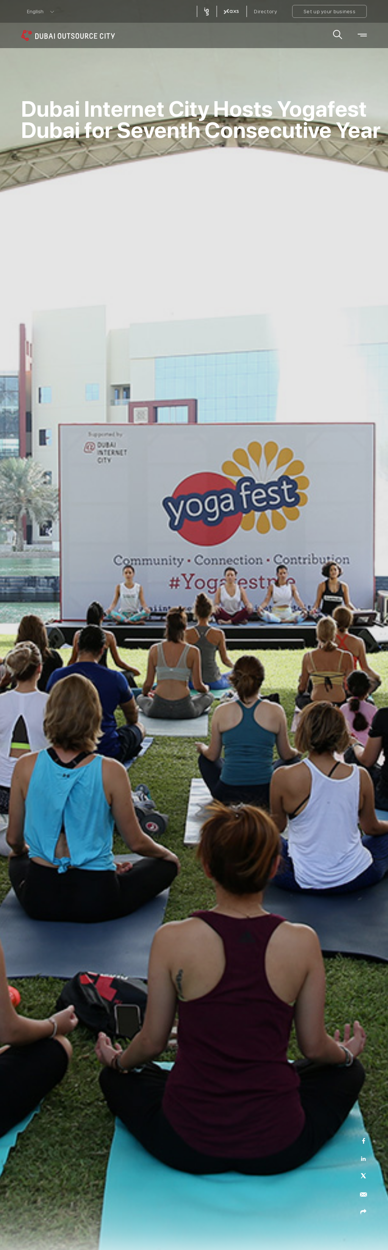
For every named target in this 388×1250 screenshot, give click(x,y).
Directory (265, 11)
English (35, 11)
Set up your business (329, 11)
